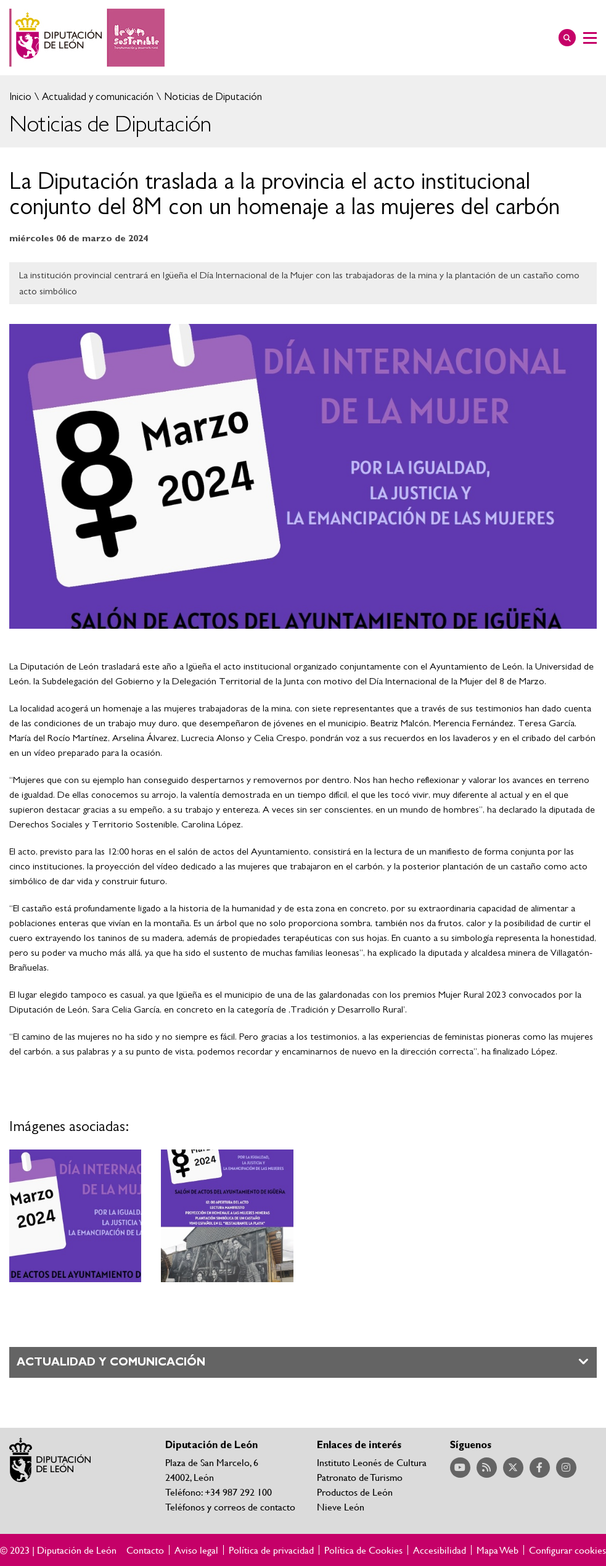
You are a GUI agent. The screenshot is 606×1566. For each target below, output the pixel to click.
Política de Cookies (363, 1550)
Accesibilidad (439, 1550)
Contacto (145, 1550)
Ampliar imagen (75, 1216)
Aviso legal (196, 1550)
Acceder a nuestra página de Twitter (513, 1467)
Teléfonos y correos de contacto (230, 1506)
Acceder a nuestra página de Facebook (540, 1467)
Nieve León (340, 1506)
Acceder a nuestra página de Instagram (566, 1467)
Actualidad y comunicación (96, 96)
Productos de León (355, 1492)
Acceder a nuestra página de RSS (487, 1467)
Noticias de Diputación (212, 96)
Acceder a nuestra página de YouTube (460, 1467)
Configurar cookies (567, 1550)
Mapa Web (497, 1550)
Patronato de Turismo (360, 1477)
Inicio (20, 96)
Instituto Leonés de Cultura (372, 1462)
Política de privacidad (271, 1550)
